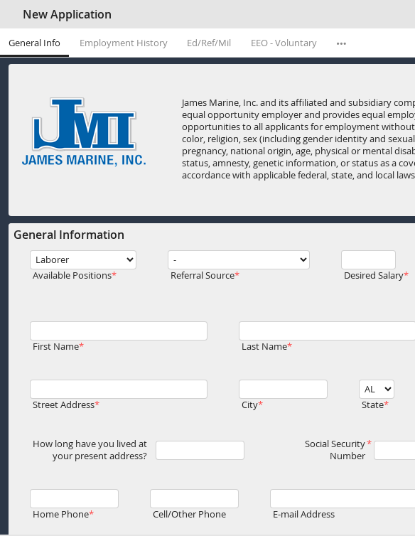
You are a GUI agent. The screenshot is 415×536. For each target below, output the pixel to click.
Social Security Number (335, 450)
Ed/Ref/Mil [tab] (209, 43)
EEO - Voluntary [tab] (284, 43)
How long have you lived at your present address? (90, 450)
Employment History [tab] (124, 43)
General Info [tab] (34, 43)
